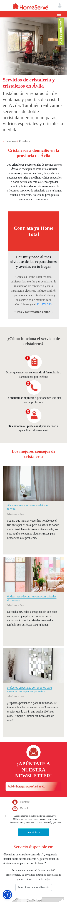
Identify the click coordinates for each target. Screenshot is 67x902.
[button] (7, 894)
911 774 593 (43, 304)
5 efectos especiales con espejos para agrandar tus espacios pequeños (29, 689)
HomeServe (11, 141)
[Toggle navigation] (59, 14)
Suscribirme (33, 832)
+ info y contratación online (33, 312)
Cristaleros (24, 141)
